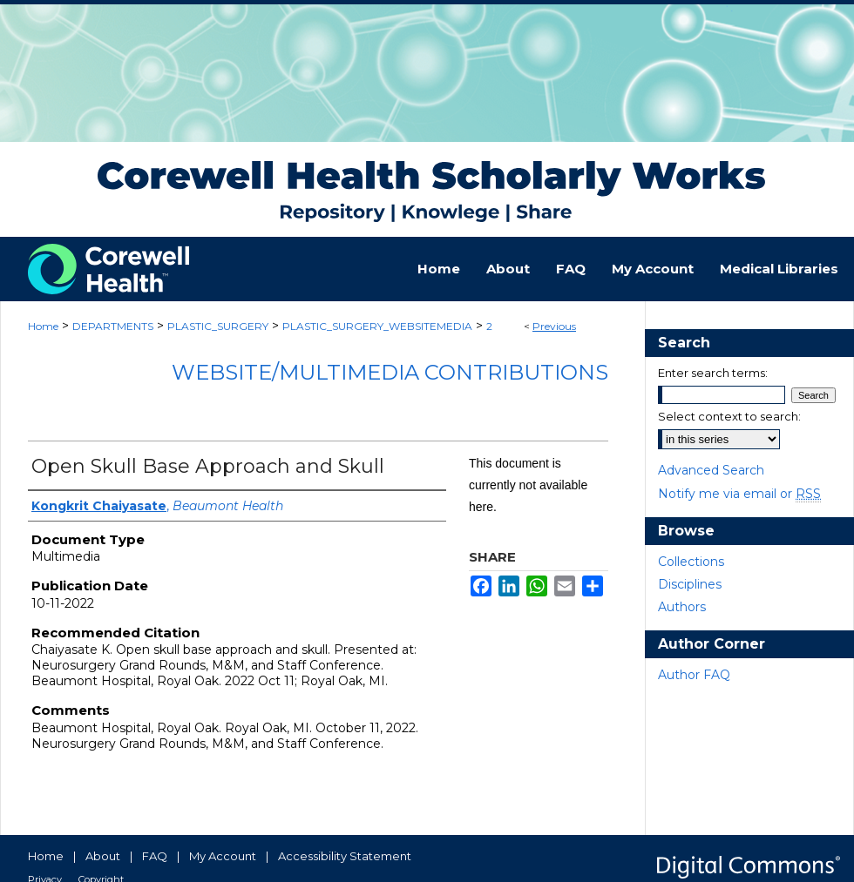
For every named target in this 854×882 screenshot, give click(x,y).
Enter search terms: (713, 373)
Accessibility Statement (344, 856)
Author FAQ (694, 675)
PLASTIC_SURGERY (217, 326)
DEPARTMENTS (112, 326)
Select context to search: (729, 416)
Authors (682, 607)
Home (43, 326)
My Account (222, 856)
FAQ (154, 856)
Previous (554, 326)
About (102, 856)
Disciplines (690, 584)
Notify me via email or (739, 494)
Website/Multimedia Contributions (390, 372)
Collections (691, 561)
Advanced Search (711, 470)
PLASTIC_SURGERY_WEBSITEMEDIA (377, 326)
